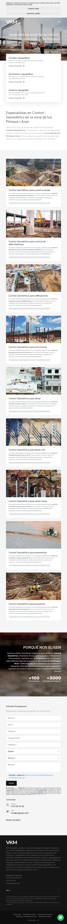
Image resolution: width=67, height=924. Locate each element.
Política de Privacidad (33, 775)
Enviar (11, 783)
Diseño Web (32, 920)
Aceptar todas (33, 9)
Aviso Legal (17, 914)
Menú (33, 890)
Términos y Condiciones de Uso (26, 916)
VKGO (16, 788)
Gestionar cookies (33, 14)
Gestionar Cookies (45, 916)
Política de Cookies (29, 914)
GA (38, 920)
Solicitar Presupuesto (16, 66)
